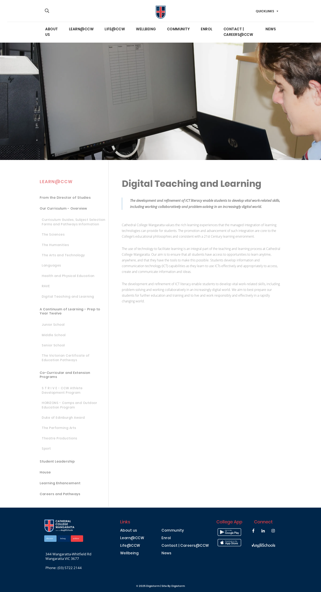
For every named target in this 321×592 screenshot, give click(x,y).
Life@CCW (115, 29)
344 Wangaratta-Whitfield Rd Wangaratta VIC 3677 (68, 556)
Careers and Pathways (60, 496)
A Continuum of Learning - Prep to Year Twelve (70, 313)
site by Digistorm (173, 586)
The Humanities (55, 247)
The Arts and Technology (63, 257)
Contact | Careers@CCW (238, 32)
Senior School (53, 347)
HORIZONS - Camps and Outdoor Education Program (69, 407)
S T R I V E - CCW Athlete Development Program (62, 392)
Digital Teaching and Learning (68, 298)
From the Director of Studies (65, 200)
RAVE (46, 288)
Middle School (54, 337)
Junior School (53, 327)
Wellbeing (146, 29)
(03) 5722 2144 (70, 567)
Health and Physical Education (68, 278)
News (271, 29)
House (45, 474)
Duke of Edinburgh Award (63, 420)
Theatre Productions (59, 440)
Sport (46, 451)
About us (51, 32)
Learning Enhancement (60, 485)
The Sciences (53, 237)
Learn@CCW (81, 29)
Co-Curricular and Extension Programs (65, 377)
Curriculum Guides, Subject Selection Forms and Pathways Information (73, 224)
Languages (51, 267)
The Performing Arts (59, 430)
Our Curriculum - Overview (63, 211)
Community (178, 29)
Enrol (206, 29)
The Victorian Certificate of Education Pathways (65, 360)
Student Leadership (57, 463)
